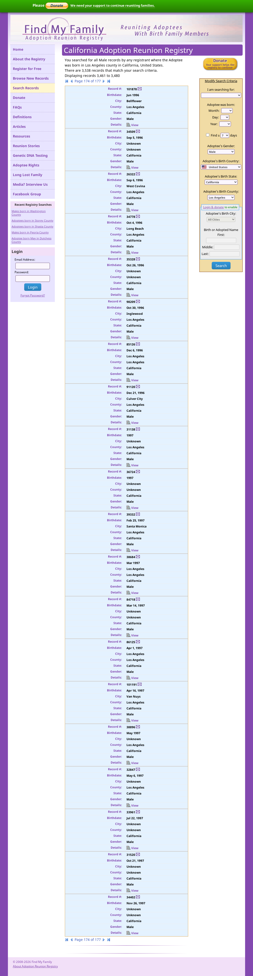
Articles (19, 126)
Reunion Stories (26, 145)
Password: (22, 272)
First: (221, 234)
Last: (205, 253)
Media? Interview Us (30, 184)
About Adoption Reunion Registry (35, 966)
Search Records (26, 88)
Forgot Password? (33, 295)
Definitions (22, 116)
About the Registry (29, 59)
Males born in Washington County (29, 212)
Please (50, 5)
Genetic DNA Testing (30, 155)
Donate (19, 97)
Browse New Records (31, 78)
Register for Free (27, 68)
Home (18, 49)
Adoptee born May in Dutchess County (31, 240)
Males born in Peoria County (30, 232)
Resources (21, 136)
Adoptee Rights (26, 165)
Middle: (207, 247)
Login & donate (213, 207)
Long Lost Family (27, 174)
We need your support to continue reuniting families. (112, 5)
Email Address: (25, 259)
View (132, 125)
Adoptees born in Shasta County (32, 226)
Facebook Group (27, 194)
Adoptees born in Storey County (32, 220)
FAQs (17, 107)
